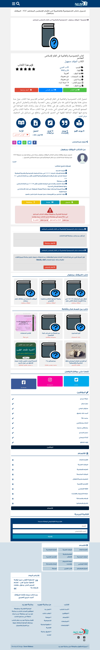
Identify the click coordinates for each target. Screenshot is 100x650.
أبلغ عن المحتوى (21, 134)
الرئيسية (85, 20)
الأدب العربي (64, 67)
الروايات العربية (50, 464)
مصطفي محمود (50, 428)
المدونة (54, 569)
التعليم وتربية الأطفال (50, 479)
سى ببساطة (62, 181)
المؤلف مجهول (73, 20)
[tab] (79, 125)
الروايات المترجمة (50, 474)
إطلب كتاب (46, 613)
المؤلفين (81, 392)
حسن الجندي (50, 432)
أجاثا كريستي (50, 437)
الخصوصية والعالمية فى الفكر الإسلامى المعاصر (50, 20)
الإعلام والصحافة (50, 498)
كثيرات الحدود (61, 171)
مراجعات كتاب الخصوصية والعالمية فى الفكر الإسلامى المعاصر (64, 229)
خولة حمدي (50, 399)
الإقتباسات (65, 625)
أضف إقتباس (50, 90)
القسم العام (50, 460)
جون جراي (50, 403)
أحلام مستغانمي (50, 423)
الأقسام (81, 453)
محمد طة (50, 418)
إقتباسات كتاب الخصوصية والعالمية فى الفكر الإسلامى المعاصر (64, 250)
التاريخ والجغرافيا (50, 503)
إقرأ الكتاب (74, 90)
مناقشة (31, 202)
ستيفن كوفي (50, 408)
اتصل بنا (48, 609)
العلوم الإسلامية (50, 469)
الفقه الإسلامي (50, 489)
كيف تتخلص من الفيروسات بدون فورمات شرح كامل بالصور (46, 194)
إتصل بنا (35, 220)
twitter (76, 385)
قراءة (50, 202)
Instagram (50, 385)
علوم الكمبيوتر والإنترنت (50, 493)
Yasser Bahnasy (28, 646)
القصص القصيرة (50, 484)
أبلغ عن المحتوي (55, 220)
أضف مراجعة (26, 90)
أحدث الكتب (64, 609)
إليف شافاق (50, 442)
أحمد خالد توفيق (50, 413)
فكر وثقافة (65, 70)
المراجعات (65, 621)
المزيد (14, 162)
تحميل (69, 202)
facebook (23, 387)
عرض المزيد (83, 116)
